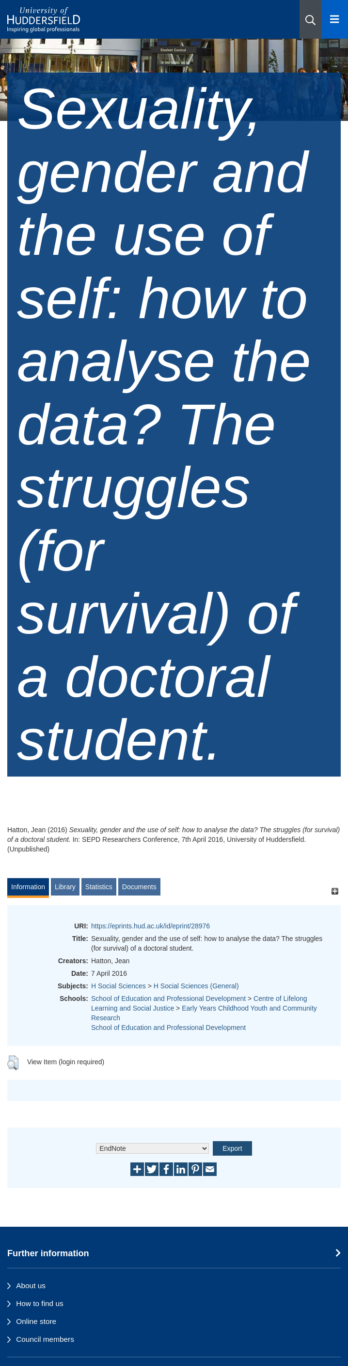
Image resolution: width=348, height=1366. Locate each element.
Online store (36, 1321)
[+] (334, 891)
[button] (310, 19)
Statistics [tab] (98, 887)
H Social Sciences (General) (196, 986)
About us (31, 1285)
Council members (45, 1339)
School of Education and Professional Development (168, 998)
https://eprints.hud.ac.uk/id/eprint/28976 (150, 926)
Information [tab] (28, 887)
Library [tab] (65, 887)
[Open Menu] (334, 19)
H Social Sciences (118, 986)
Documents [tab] (139, 887)
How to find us (39, 1303)
